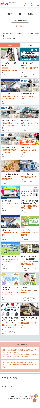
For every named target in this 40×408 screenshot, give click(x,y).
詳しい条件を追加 (20, 20)
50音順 (30, 45)
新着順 (10, 45)
